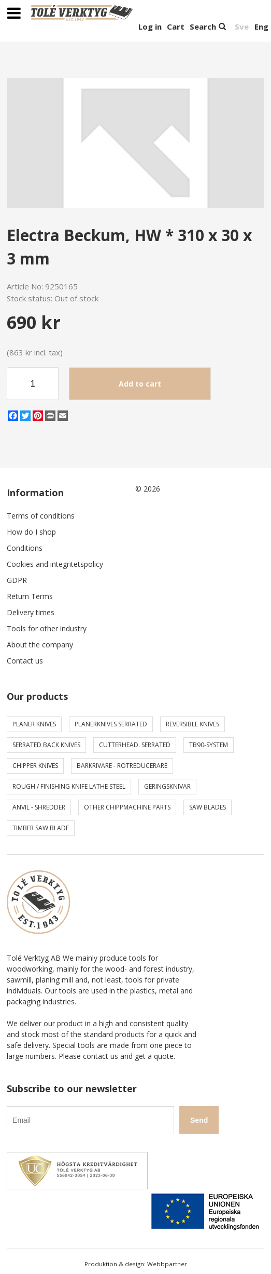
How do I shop (31, 532)
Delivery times (30, 612)
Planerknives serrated (111, 724)
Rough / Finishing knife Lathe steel (68, 786)
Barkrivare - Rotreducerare (122, 765)
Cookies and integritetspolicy (55, 564)
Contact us (25, 661)
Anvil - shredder (38, 807)
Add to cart (140, 384)
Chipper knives (35, 765)
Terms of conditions (41, 516)
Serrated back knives (46, 744)
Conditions (24, 548)
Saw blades (207, 807)
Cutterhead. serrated (134, 744)
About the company (40, 644)
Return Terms (30, 596)
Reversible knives (192, 724)
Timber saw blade (40, 828)
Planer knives (34, 724)
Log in (150, 26)
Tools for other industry (47, 628)
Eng (261, 26)
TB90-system (208, 744)
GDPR (17, 580)
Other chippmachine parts (127, 807)
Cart (175, 26)
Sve (242, 26)
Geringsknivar (167, 786)
